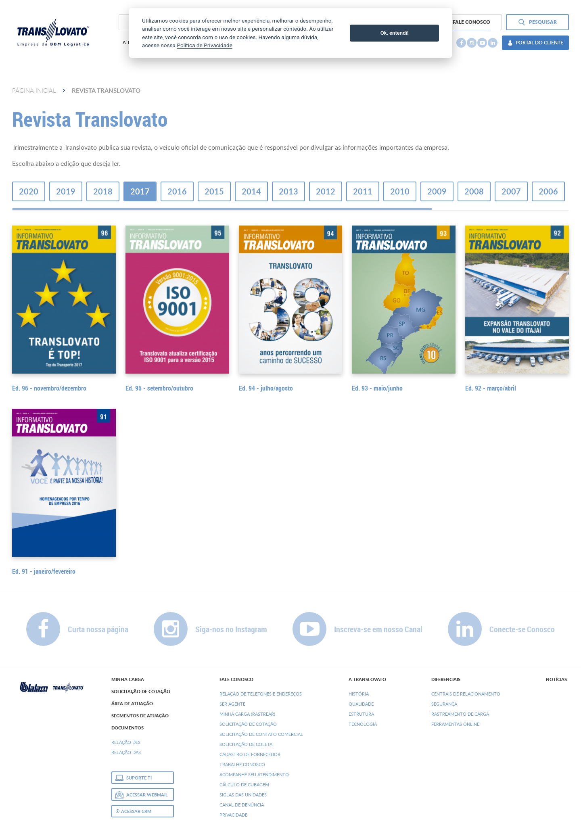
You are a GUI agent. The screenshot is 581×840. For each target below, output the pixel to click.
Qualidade (361, 704)
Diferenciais (445, 679)
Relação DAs (126, 752)
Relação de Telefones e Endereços (260, 694)
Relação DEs (125, 742)
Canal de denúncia (241, 805)
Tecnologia (363, 724)
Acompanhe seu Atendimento (254, 774)
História (359, 694)
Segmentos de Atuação (140, 716)
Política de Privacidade (204, 45)
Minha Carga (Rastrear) (247, 714)
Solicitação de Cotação (140, 691)
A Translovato (367, 679)
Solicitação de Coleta (245, 744)
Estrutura (361, 714)
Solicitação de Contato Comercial (261, 734)
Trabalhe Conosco (242, 764)
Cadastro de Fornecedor (249, 754)
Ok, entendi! (394, 33)
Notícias (556, 679)
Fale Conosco (236, 679)
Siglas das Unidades (243, 795)
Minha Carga (127, 679)
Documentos (127, 728)
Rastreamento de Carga (460, 714)
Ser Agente (232, 704)
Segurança (444, 704)
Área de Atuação (132, 703)
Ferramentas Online (455, 724)
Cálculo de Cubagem (244, 784)
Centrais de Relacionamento (465, 694)
